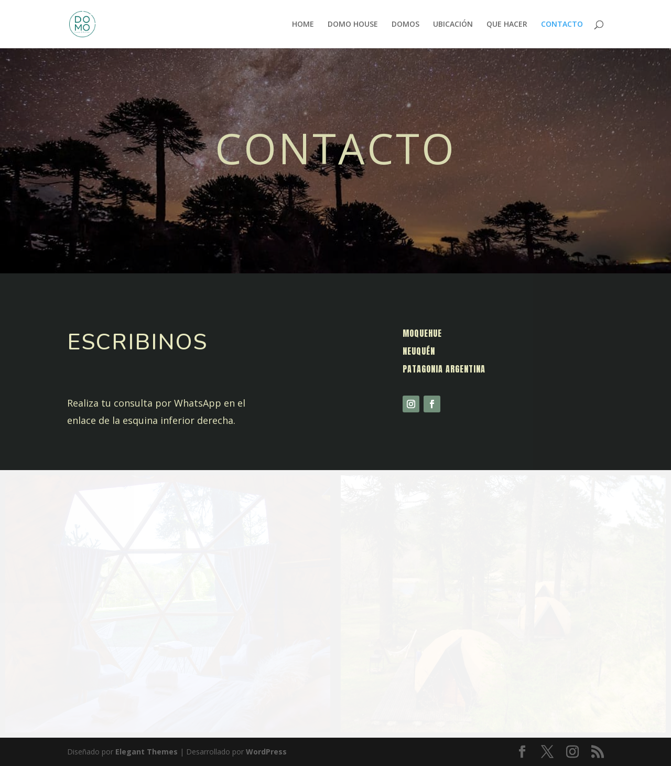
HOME (303, 24)
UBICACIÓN (453, 24)
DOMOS (405, 24)
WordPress (266, 752)
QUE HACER (506, 24)
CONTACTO (562, 24)
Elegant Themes (146, 752)
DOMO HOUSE (353, 24)
